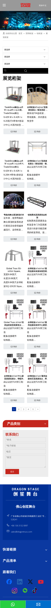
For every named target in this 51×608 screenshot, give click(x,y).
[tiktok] (35, 590)
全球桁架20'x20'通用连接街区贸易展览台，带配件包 (37, 377)
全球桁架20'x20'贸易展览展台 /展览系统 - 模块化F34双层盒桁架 (37, 162)
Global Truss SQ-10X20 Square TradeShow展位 (13, 270)
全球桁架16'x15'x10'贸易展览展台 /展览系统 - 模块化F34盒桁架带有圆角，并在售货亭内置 (37, 108)
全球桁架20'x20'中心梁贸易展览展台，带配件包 (14, 377)
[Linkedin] (20, 581)
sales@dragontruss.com (21, 531)
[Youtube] (41, 581)
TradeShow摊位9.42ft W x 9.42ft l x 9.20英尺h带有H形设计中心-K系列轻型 (14, 108)
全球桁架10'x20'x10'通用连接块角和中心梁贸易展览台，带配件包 (37, 323)
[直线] (25, 500)
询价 (14, 131)
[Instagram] (14, 590)
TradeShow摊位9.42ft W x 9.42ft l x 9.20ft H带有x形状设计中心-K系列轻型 (14, 162)
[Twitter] (30, 581)
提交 (12, 471)
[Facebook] (9, 581)
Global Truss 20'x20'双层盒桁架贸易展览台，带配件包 (14, 323)
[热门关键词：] (5, 70)
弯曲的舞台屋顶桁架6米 (14, 215)
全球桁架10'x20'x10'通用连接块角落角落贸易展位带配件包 (37, 270)
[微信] (25, 590)
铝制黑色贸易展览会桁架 (37, 216)
